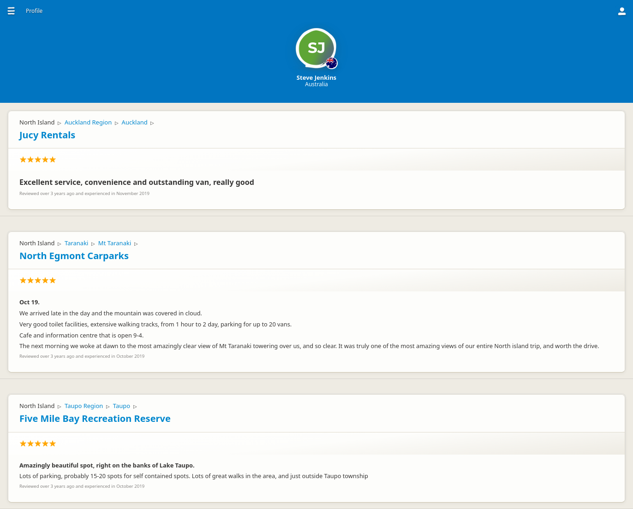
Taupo (121, 406)
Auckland (135, 122)
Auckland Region (88, 122)
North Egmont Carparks (74, 255)
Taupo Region (84, 406)
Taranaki (77, 243)
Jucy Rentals (47, 135)
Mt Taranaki (114, 243)
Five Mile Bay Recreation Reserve (95, 418)
